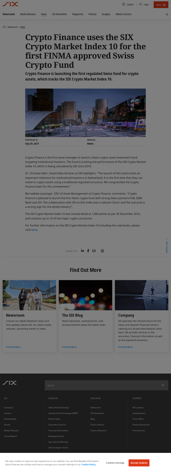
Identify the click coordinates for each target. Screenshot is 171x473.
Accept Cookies (139, 462)
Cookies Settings (115, 462)
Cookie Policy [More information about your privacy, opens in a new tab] (88, 464)
